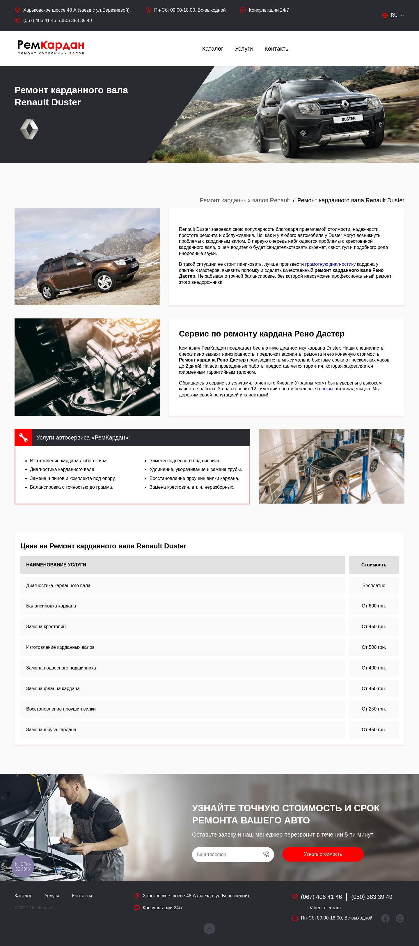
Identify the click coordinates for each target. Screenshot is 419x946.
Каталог (212, 48)
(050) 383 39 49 (75, 20)
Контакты (277, 48)
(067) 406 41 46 (39, 20)
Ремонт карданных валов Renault (245, 200)
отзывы (325, 388)
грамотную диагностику (330, 264)
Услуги (244, 48)
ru (389, 15)
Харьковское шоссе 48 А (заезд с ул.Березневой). (77, 10)
